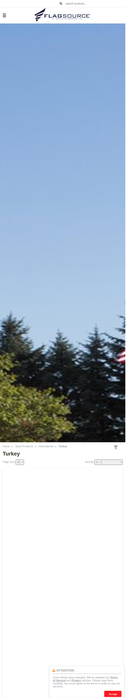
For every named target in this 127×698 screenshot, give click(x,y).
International (46, 446)
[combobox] (95, 4)
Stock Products (24, 446)
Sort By (89, 462)
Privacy (76, 680)
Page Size (9, 462)
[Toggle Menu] (2, 15)
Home (6, 446)
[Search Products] (61, 3)
